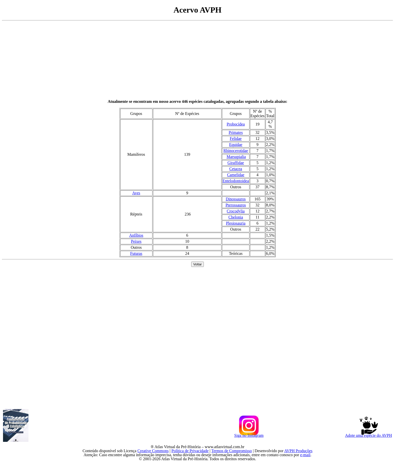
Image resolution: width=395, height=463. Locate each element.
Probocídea (236, 124)
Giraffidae (235, 163)
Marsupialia (236, 157)
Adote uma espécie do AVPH (368, 435)
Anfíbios (136, 235)
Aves (136, 193)
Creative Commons (153, 451)
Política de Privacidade (190, 451)
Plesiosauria (235, 223)
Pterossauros (235, 205)
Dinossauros (236, 199)
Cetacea (235, 169)
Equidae (235, 144)
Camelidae (235, 175)
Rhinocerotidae (235, 150)
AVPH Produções (298, 451)
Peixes (136, 241)
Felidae (236, 138)
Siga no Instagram (249, 435)
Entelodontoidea (235, 181)
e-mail (305, 455)
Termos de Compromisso (231, 451)
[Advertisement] (197, 60)
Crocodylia (236, 211)
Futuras (136, 253)
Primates (236, 132)
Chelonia (235, 217)
